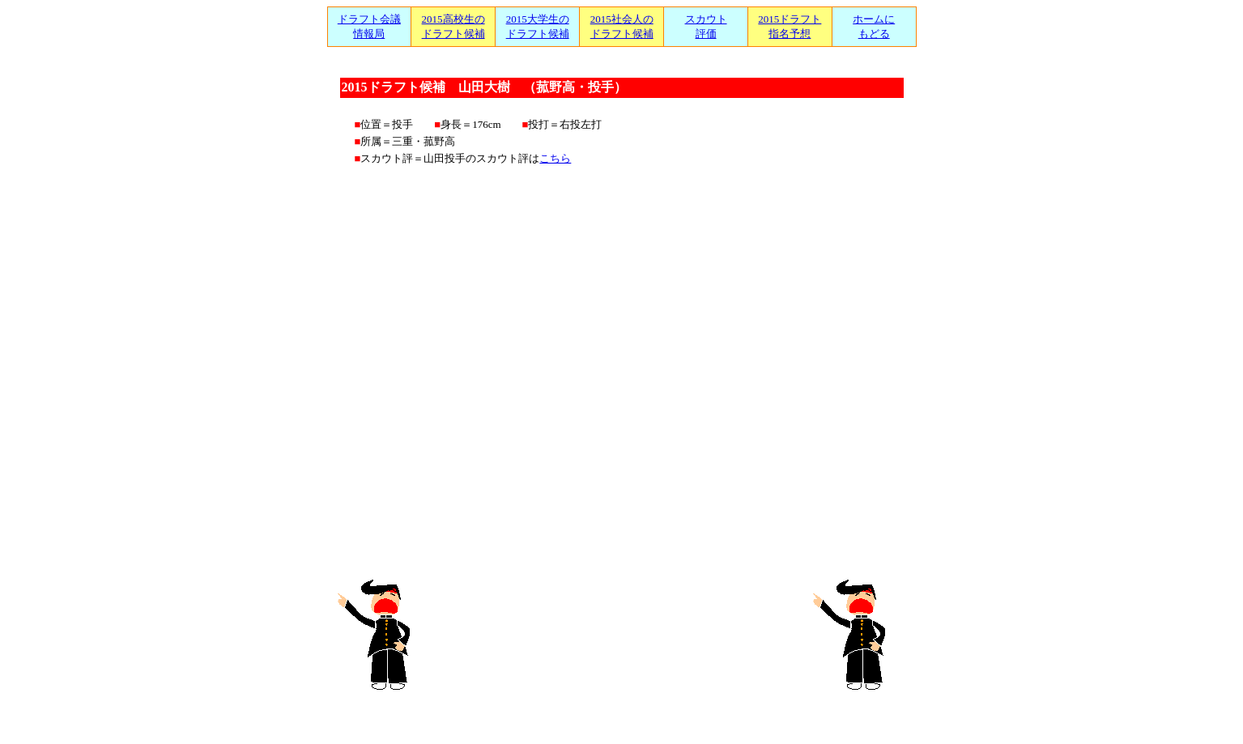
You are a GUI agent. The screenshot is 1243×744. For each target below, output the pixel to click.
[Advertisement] (621, 634)
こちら (555, 158)
